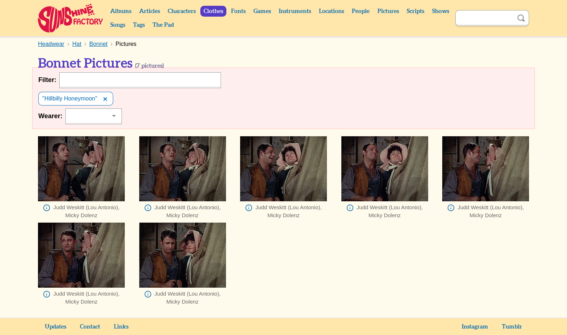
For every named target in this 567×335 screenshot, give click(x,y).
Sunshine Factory (70, 18)
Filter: (47, 79)
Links (121, 327)
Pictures (388, 11)
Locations (331, 11)
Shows (440, 11)
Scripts (415, 11)
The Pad (163, 25)
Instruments (295, 11)
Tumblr (512, 327)
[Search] (484, 18)
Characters (182, 11)
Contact (90, 327)
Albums (120, 11)
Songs (117, 25)
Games (262, 11)
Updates (55, 327)
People (361, 11)
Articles (149, 11)
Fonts (238, 11)
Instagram (475, 327)
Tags (139, 25)
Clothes (213, 11)
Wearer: (50, 116)
